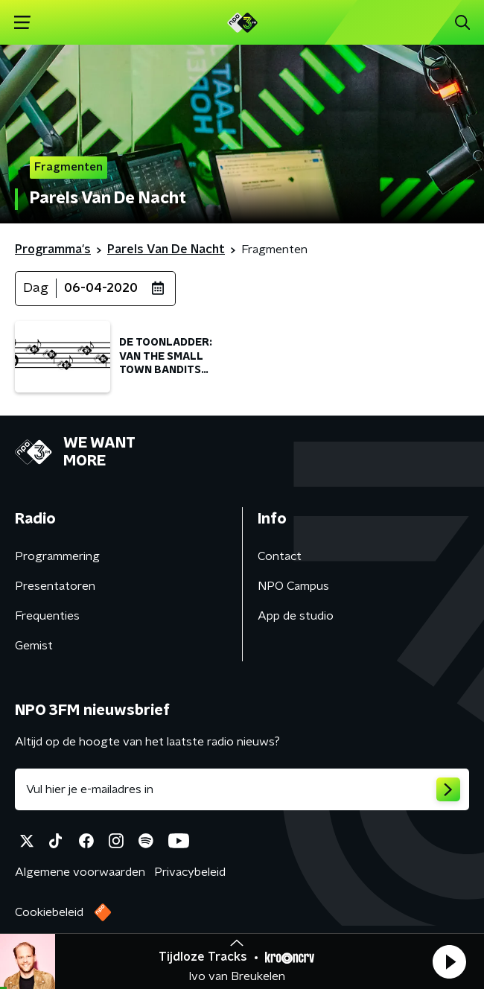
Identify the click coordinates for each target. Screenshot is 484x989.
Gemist (34, 646)
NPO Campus (293, 586)
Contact (280, 556)
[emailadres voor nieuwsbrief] (242, 789)
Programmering (57, 556)
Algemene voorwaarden (80, 872)
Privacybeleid (190, 872)
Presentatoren (55, 586)
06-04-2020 (101, 288)
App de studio (296, 616)
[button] (449, 961)
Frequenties (47, 616)
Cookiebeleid (49, 912)
